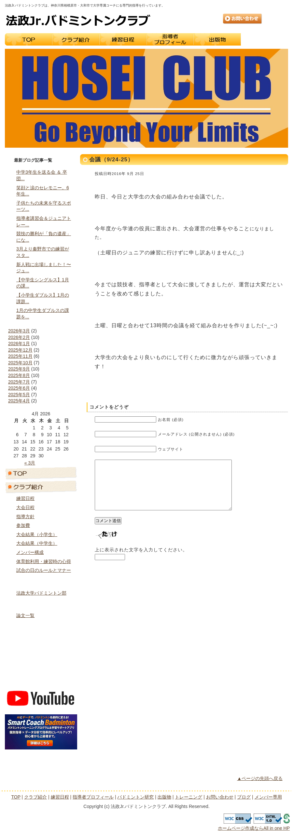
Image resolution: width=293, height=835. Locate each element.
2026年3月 (19, 330)
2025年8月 (19, 375)
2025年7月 (19, 381)
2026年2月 (19, 337)
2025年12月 (20, 350)
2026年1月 (19, 343)
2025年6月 (19, 388)
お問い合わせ (242, 19)
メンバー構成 (30, 552)
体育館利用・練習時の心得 (43, 561)
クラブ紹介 (75, 39)
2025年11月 (20, 356)
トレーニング (264, 39)
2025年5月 (19, 394)
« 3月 (29, 462)
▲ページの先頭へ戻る (260, 778)
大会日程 (25, 507)
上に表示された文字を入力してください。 (141, 559)
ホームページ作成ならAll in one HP (254, 828)
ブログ (41, 667)
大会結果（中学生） (36, 543)
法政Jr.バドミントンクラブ (78, 20)
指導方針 (25, 516)
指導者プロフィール (170, 39)
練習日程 (122, 39)
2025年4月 (19, 400)
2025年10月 (20, 362)
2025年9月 (19, 368)
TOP (28, 39)
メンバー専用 (41, 681)
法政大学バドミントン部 (41, 593)
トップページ (41, 473)
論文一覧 (25, 615)
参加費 (23, 525)
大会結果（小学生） (36, 534)
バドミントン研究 (41, 604)
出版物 (217, 39)
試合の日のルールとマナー (43, 570)
